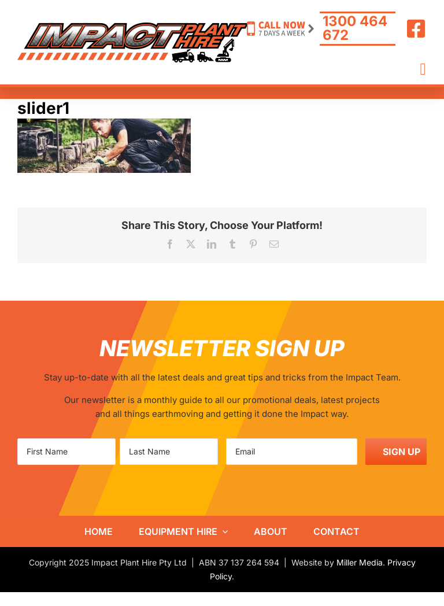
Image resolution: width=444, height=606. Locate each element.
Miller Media (359, 562)
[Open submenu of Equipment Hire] (222, 531)
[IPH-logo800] (133, 26)
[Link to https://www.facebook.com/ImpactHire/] (416, 29)
